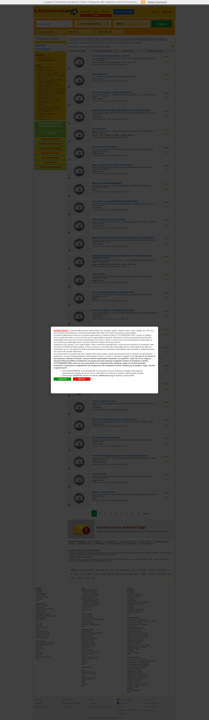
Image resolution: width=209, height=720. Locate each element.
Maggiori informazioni (157, 2)
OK (143, 2)
